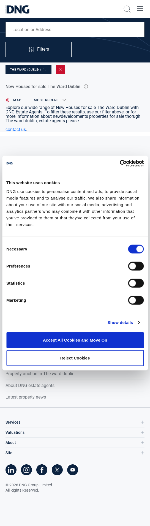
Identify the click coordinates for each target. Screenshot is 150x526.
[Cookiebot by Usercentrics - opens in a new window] (120, 163)
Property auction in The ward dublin (40, 373)
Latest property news (26, 397)
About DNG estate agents (30, 385)
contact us (16, 129)
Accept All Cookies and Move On (75, 339)
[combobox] (75, 29)
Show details (120, 322)
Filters (38, 49)
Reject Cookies (75, 358)
